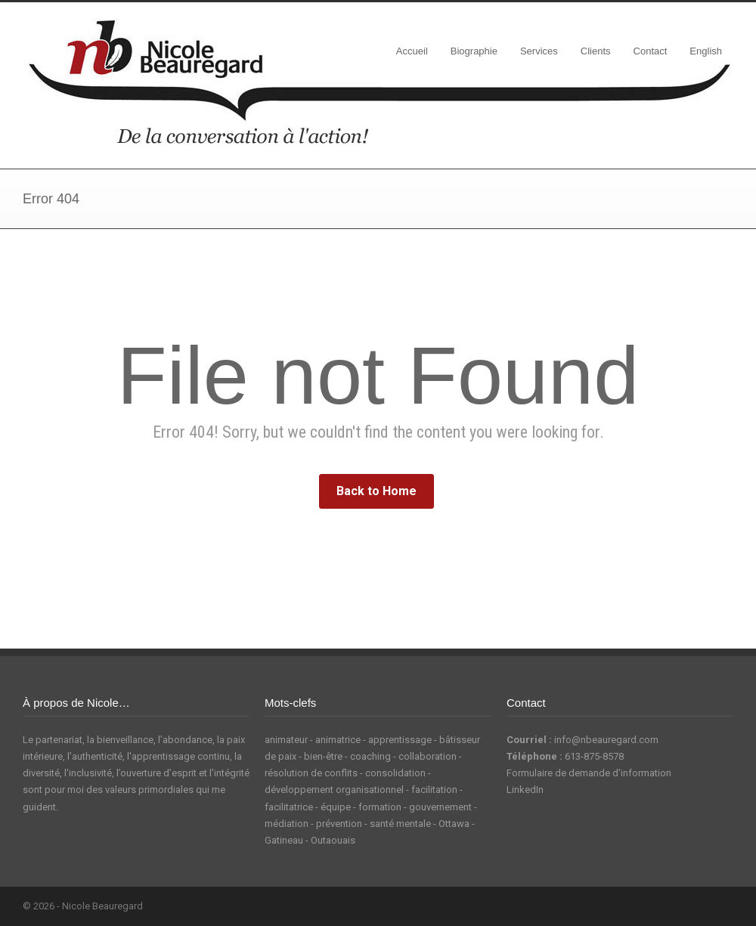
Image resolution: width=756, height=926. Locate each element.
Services (539, 51)
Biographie (474, 51)
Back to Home (376, 491)
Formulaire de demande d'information (589, 773)
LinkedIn (525, 789)
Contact (651, 51)
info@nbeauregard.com (606, 739)
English (705, 51)
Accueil (412, 51)
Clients (596, 51)
